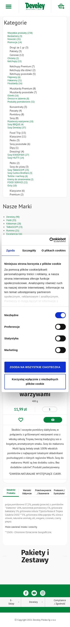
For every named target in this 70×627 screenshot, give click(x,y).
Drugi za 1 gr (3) (19, 47)
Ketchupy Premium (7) (22, 66)
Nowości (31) (14, 39)
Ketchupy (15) (14, 61)
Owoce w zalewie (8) (18, 98)
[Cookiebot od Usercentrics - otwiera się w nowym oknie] (50, 240)
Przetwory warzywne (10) (20, 121)
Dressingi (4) (17, 151)
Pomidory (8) (17, 114)
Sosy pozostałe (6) (20, 144)
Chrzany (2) (13, 58)
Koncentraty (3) (18, 107)
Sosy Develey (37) (16, 127)
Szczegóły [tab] (29, 250)
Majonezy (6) (14, 77)
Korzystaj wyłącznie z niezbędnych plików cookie (35, 381)
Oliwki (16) (13, 95)
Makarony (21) (14, 80)
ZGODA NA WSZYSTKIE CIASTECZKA (35, 367)
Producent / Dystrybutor (59, 492)
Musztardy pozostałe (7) (23, 92)
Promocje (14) (14, 42)
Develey (33, 602)
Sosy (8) (14, 118)
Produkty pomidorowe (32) (21, 101)
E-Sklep (11, 602)
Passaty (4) (16, 110)
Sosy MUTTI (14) (15, 157)
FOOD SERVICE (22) (17, 182)
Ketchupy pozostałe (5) (23, 74)
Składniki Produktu (11, 491)
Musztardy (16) (14, 83)
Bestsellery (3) (14, 36)
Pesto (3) (15, 140)
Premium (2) (17, 194)
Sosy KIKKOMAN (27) (18, 154)
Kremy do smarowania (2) (20, 179)
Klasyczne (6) (17, 190)
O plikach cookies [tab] (54, 250)
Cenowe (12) (17, 55)
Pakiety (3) (16, 51)
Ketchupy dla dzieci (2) (22, 70)
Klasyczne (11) (18, 136)
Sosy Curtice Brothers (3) (19, 173)
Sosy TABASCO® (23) (18, 170)
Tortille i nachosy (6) (17, 176)
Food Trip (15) (18, 132)
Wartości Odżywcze (27, 492)
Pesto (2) (15, 163)
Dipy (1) (14, 147)
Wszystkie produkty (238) (20, 32)
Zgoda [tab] (10, 250)
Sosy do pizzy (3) (19, 166)
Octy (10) (12, 185)
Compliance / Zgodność (60, 602)
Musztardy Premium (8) (23, 88)
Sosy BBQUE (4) (15, 124)
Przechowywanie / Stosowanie (43, 492)
